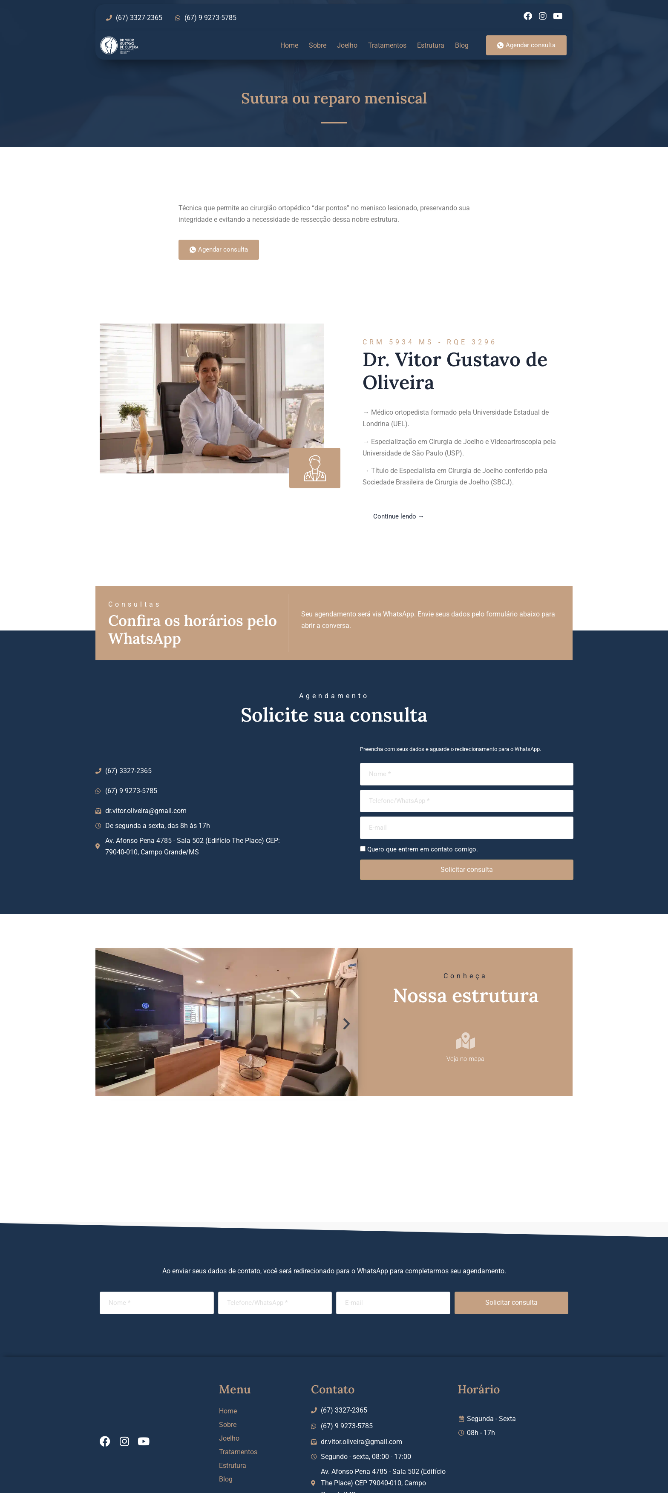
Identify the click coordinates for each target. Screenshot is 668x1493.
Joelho (347, 45)
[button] (107, 1023)
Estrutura (430, 45)
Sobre (317, 45)
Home (289, 45)
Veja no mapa (465, 1059)
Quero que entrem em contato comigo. (422, 849)
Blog (462, 45)
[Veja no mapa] (465, 1040)
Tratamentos (387, 45)
